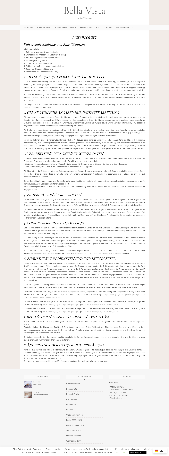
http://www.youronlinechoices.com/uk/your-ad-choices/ (95, 253)
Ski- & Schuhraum (73, 430)
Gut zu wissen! (72, 399)
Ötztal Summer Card (74, 415)
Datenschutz (71, 389)
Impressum (71, 404)
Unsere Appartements (65, 27)
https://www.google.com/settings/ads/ (44, 297)
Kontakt (108, 27)
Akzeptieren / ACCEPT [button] (137, 452)
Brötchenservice (73, 383)
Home (30, 27)
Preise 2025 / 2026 (74, 420)
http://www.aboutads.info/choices (42, 253)
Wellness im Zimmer (74, 441)
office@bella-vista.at (117, 398)
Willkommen (43, 27)
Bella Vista (84, 10)
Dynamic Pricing (73, 394)
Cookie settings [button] (120, 452)
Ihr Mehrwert (123, 27)
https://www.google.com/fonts (71, 291)
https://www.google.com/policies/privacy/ (121, 294)
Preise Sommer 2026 (90, 27)
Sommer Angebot (73, 435)
